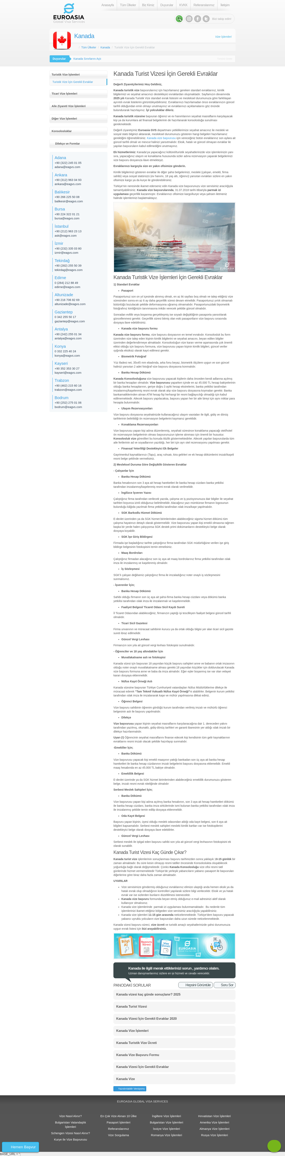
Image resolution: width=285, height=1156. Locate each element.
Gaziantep (64, 312)
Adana (60, 158)
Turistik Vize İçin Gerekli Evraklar (72, 82)
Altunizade (64, 295)
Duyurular (166, 5)
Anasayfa (108, 5)
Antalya (61, 329)
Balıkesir (62, 192)
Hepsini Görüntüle (198, 985)
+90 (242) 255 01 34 (68, 334)
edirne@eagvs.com (67, 287)
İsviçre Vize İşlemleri (166, 1128)
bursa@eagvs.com (67, 218)
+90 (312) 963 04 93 (68, 179)
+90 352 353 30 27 (67, 368)
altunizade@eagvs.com (70, 304)
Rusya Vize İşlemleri (214, 1135)
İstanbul (61, 226)
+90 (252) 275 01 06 (68, 402)
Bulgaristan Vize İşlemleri (166, 1122)
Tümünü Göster (224, 59)
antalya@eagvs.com (68, 338)
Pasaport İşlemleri (118, 1122)
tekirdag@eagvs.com (69, 270)
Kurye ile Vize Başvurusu (70, 1139)
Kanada (84, 36)
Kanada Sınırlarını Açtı (87, 58)
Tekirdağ (62, 260)
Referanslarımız (204, 5)
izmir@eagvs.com (66, 252)
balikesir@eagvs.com (69, 201)
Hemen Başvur (23, 1147)
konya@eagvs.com (67, 355)
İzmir (59, 243)
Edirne (60, 278)
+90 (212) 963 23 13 (68, 231)
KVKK (183, 5)
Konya (60, 346)
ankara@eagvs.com (68, 184)
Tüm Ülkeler (128, 5)
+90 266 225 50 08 (67, 197)
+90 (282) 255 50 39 (68, 265)
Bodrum (61, 398)
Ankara (61, 175)
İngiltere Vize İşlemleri (166, 1116)
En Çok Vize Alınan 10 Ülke (118, 1116)
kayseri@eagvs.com (68, 372)
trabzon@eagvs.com (68, 389)
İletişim (225, 5)
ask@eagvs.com (66, 235)
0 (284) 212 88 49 (66, 282)
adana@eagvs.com (67, 167)
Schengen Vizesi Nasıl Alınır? (70, 1133)
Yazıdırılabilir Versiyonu (131, 1088)
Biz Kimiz (148, 5)
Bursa (60, 209)
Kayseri (61, 363)
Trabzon (62, 380)
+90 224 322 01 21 (67, 214)
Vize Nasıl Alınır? (70, 1116)
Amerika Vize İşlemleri (214, 1122)
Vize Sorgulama (118, 1135)
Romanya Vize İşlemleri (166, 1135)
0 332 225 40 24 (65, 351)
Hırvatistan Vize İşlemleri (214, 1116)
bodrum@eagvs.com (68, 407)
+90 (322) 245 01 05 (68, 162)
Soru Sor (227, 985)
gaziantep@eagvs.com (70, 321)
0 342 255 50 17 (65, 317)
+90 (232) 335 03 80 (68, 248)
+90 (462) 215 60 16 (68, 385)
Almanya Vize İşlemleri (214, 1128)
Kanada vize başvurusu (161, 138)
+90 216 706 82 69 (67, 299)
